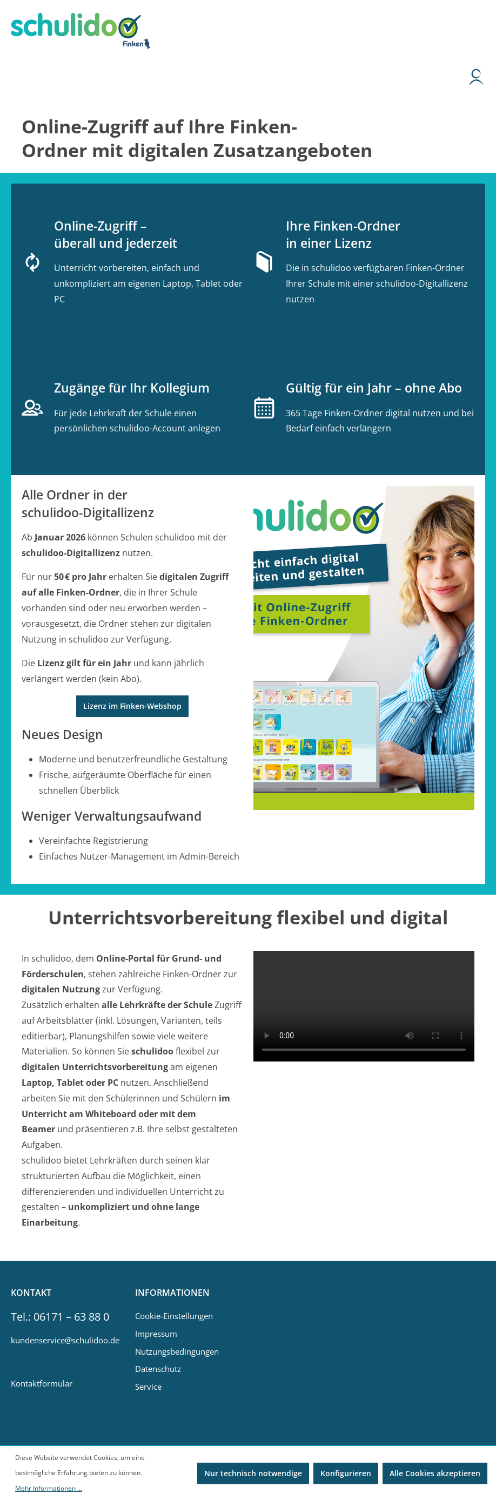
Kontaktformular (41, 1383)
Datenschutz (158, 1368)
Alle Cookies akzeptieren (435, 1473)
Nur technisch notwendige (253, 1473)
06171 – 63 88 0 (71, 1316)
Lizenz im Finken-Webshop (132, 706)
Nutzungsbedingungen (177, 1351)
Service (148, 1386)
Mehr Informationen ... (48, 1488)
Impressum (156, 1333)
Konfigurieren (345, 1473)
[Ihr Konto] (476, 79)
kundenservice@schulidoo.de (62, 1340)
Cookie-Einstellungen (174, 1315)
